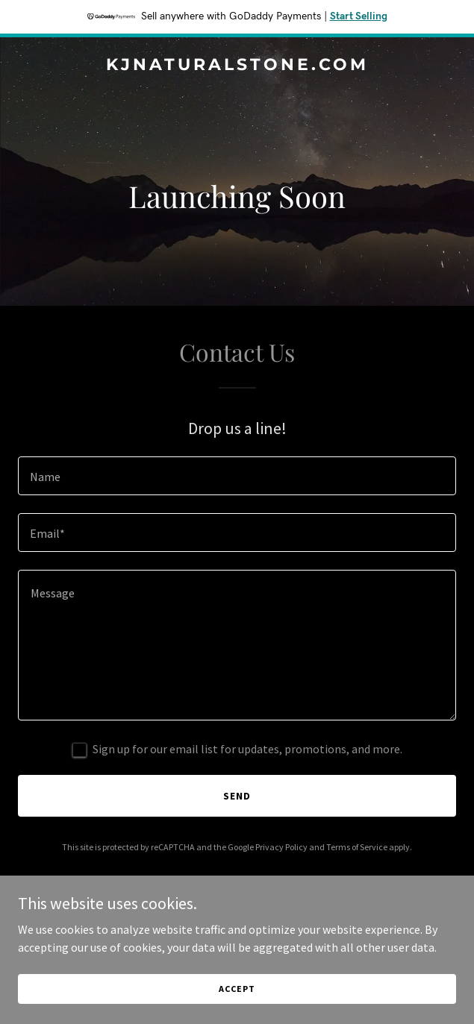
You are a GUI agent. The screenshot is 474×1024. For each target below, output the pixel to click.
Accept (237, 988)
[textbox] (237, 475)
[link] (237, 65)
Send (237, 795)
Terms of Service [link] (356, 846)
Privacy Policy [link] (281, 846)
